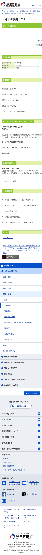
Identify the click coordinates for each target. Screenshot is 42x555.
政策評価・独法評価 (11, 385)
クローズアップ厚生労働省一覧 (14, 470)
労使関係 (7, 328)
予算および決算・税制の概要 (14, 379)
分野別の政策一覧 (10, 271)
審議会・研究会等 (10, 368)
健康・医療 (7, 277)
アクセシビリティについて (31, 517)
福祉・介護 (7, 288)
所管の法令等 (21, 443)
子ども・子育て (8, 282)
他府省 (5, 458)
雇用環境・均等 (9, 317)
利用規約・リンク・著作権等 (11, 511)
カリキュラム (8, 238)
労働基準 (7, 311)
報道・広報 (21, 419)
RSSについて (28, 521)
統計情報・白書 (21, 437)
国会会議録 (8, 374)
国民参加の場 (21, 406)
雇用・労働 (7, 294)
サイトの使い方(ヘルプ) (11, 521)
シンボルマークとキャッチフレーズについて (11, 517)
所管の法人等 (8, 462)
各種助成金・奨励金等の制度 (14, 362)
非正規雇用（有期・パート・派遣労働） (18, 322)
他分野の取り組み (9, 351)
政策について (21, 425)
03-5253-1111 (22, 547)
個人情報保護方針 (30, 509)
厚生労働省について (21, 431)
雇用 (5, 300)
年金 (4, 345)
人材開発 (7, 305)
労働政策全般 (9, 334)
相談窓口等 (8, 339)
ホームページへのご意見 (11, 526)
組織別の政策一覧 (10, 357)
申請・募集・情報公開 (21, 448)
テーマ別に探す (21, 413)
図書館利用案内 (8, 466)
